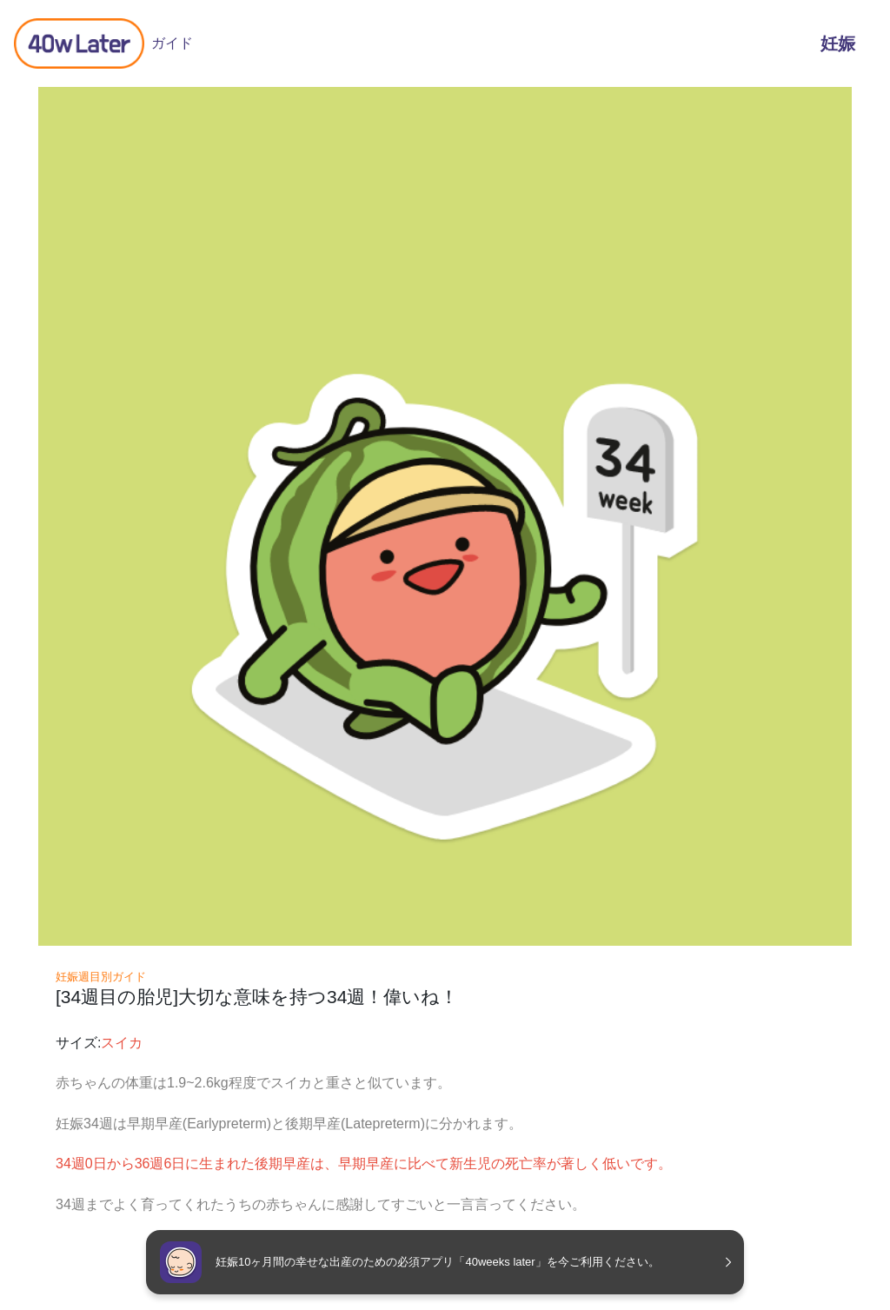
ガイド (103, 43)
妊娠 (837, 43)
